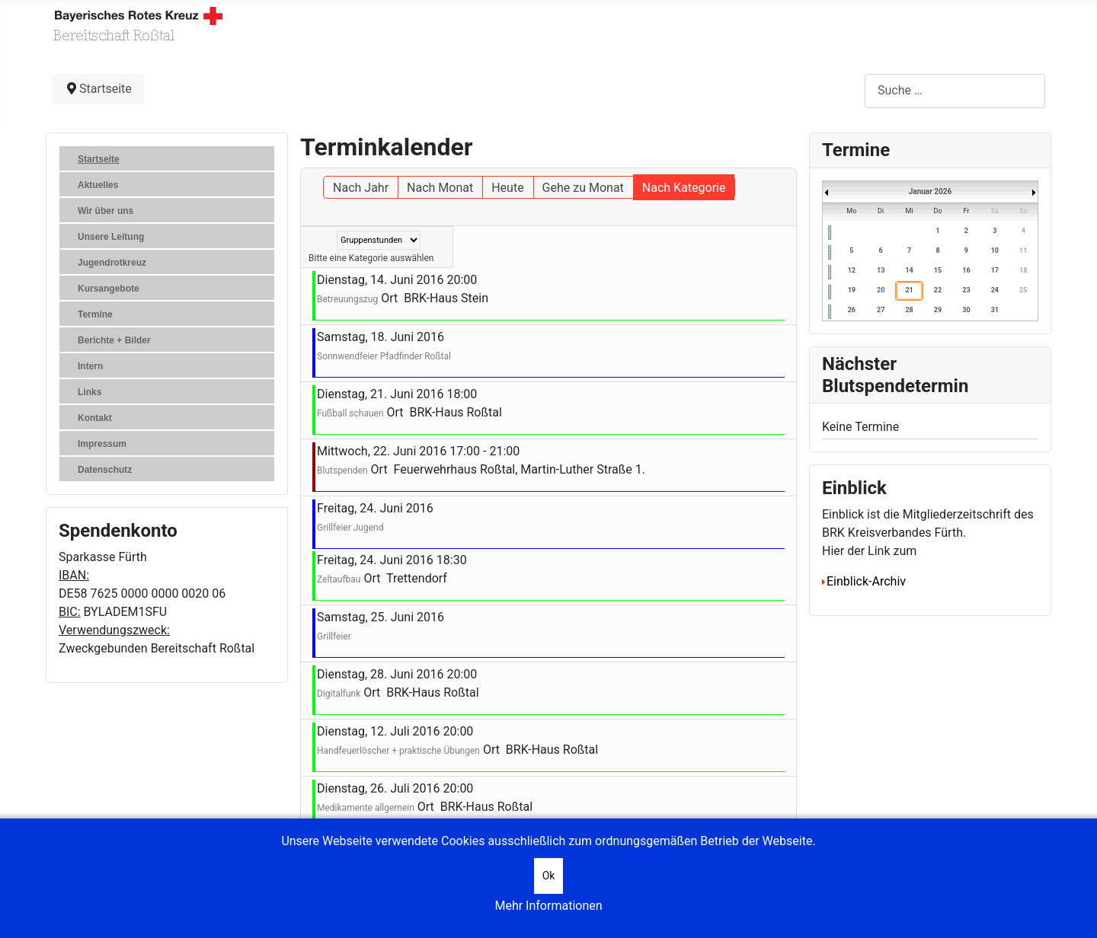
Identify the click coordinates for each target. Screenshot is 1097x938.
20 (880, 290)
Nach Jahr (361, 187)
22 (938, 290)
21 (909, 290)
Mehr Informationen (548, 905)
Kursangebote (108, 288)
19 (852, 290)
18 (1023, 270)
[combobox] (955, 91)
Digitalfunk (338, 693)
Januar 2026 (930, 191)
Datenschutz (105, 469)
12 (852, 270)
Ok (548, 875)
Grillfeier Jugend (350, 527)
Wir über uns (105, 211)
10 (995, 250)
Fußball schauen (350, 413)
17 (995, 270)
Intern (90, 366)
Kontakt (95, 418)
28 (909, 310)
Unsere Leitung (111, 236)
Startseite (99, 159)
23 (966, 290)
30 (966, 310)
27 (880, 310)
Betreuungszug (347, 299)
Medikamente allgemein (365, 807)
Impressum (102, 444)
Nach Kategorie (684, 187)
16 (966, 270)
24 (995, 290)
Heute (507, 187)
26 (852, 310)
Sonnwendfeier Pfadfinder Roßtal (384, 356)
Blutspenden (342, 470)
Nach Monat (440, 187)
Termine (95, 314)
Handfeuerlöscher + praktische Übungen (398, 750)
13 (880, 270)
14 (909, 270)
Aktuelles (98, 185)
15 (938, 270)
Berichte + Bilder (114, 340)
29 (938, 310)
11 (1023, 250)
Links (89, 392)
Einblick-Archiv (864, 581)
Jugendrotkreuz (112, 262)
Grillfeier (334, 636)
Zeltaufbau (338, 579)
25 (1023, 290)
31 (995, 310)
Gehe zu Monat (583, 187)
